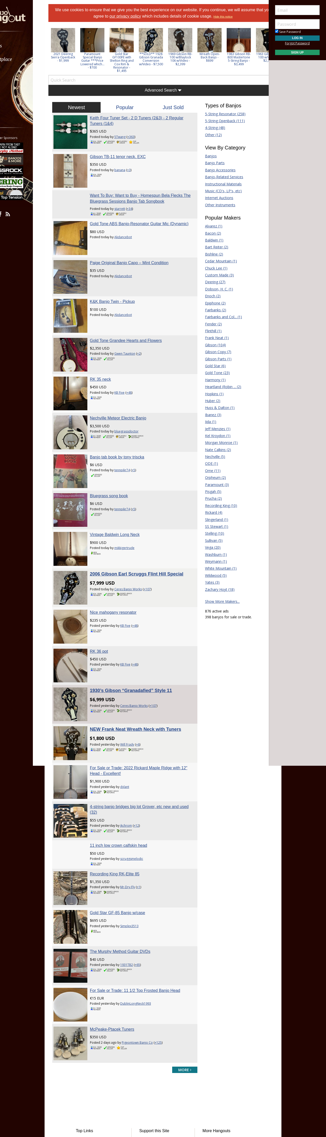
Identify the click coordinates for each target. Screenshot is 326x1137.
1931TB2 (135, 880)
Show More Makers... (218, 601)
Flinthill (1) (209, 330)
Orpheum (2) (211, 477)
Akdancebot (131, 234)
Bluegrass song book (117, 458)
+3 (137, 165)
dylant (133, 719)
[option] (75, 45)
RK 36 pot (107, 596)
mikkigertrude (133, 506)
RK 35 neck (108, 354)
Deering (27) (211, 281)
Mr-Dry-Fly (136, 811)
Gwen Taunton (133, 332)
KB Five (128, 367)
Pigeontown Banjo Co (145, 950)
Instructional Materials (219, 184)
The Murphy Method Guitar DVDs (128, 867)
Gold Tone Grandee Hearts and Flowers (134, 319)
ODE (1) (207, 463)
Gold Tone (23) (213, 372)
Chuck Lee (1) (212, 268)
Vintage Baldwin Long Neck (123, 492)
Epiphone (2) (211, 303)
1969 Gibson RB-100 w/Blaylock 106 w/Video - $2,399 (193, 59)
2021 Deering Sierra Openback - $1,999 (76, 57)
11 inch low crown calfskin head (127, 770)
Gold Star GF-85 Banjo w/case (126, 833)
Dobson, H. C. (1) (215, 289)
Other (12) (209, 134)
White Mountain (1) (216, 568)
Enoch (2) (208, 295)
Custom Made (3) (215, 275)
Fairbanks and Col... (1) (219, 316)
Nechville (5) (211, 456)
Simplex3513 (138, 846)
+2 (147, 332)
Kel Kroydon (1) (213, 435)
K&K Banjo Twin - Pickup (120, 285)
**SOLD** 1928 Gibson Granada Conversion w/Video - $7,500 (164, 59)
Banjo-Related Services (220, 176)
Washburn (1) (212, 554)
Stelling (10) (210, 533)
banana (128, 165)
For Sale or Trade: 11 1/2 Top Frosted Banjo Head (143, 902)
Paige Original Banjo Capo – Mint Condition (137, 250)
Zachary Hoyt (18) (215, 589)
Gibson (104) (211, 344)
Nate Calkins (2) (214, 449)
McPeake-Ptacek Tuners (120, 936)
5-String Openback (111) (220, 120)
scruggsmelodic (140, 783)
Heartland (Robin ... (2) (219, 386)
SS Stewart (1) (212, 526)
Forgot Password (297, 43)
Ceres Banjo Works (136, 543)
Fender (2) (209, 324)
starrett (128, 200)
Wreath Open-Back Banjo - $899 (222, 57)
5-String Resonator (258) (221, 113)
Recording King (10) (217, 505)
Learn (17, 73)
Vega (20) (208, 547)
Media (17, 86)
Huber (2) (208, 400)
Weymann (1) (212, 561)
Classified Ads (97, 1050)
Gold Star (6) (211, 365)
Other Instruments (216, 204)
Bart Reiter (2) (212, 247)
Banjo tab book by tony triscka (125, 423)
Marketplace (23, 59)
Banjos (206, 156)
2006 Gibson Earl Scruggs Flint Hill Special (145, 527)
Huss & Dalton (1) (215, 407)
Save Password (288, 32)
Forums (18, 46)
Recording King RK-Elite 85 (123, 798)
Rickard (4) (209, 512)
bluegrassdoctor (135, 402)
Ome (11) (208, 470)
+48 (137, 367)
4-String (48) (211, 127)
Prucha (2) (209, 498)
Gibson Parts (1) (214, 358)
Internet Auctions (215, 197)
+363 (139, 137)
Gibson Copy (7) (214, 351)
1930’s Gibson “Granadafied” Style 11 (139, 631)
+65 (145, 880)
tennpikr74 (130, 436)
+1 (147, 811)
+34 (138, 200)
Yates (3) (208, 582)
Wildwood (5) (211, 575)
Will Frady (136, 681)
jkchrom (134, 754)
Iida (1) (206, 421)
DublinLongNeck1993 (144, 915)
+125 (166, 950)
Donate (149, 1050)
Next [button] (257, 50)
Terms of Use (121, 1095)
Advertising (152, 1065)
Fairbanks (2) (211, 310)
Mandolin (206, 1065)
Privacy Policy (147, 1095)
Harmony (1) (211, 379)
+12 (144, 754)
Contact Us (152, 1080)
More (16, 100)
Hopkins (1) (210, 393)
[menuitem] (28, 46)
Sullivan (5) (209, 540)
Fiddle (204, 1050)
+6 (146, 681)
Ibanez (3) (209, 414)
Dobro (204, 1042)
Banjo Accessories (216, 170)
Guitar (204, 1057)
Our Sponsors (154, 1073)
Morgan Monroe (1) (217, 442)
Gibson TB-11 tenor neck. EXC (126, 152)
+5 (142, 436)
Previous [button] (63, 50)
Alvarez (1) (209, 226)
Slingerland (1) (212, 519)
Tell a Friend (153, 1057)
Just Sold (171, 107)
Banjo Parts (210, 162)
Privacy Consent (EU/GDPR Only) (190, 1095)
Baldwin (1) (210, 240)
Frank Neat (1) (212, 337)
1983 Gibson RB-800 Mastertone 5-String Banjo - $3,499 (252, 59)
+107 (155, 543)
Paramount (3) (213, 484)
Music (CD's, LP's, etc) (219, 190)
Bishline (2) (210, 254)
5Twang (128, 137)
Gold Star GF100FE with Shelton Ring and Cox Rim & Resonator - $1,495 (134, 62)
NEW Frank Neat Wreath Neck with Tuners (143, 666)
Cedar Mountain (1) (217, 261)
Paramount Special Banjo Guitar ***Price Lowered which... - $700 (105, 61)
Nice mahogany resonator (121, 562)
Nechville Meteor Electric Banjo (126, 388)
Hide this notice (238, 16)
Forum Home (97, 1042)
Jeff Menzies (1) (213, 428)
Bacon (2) (209, 233)
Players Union (154, 1042)
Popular (129, 107)
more (180, 972)
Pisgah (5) (209, 491)
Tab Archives (96, 1057)
